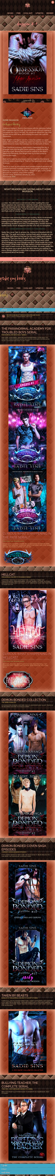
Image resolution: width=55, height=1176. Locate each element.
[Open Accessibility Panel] (52, 2)
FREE (18, 13)
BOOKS (10, 13)
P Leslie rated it (27, 214)
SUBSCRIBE (27, 101)
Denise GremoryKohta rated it (27, 229)
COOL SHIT (28, 13)
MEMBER (49, 13)
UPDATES (39, 13)
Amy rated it (27, 199)
